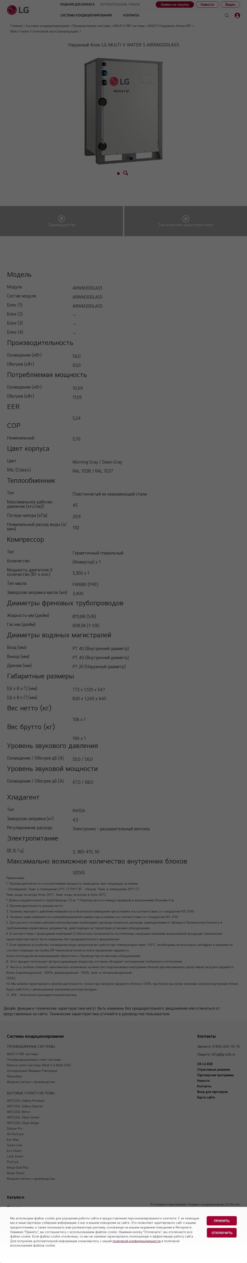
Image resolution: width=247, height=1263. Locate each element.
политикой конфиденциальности (137, 1241)
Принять (222, 1221)
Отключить (222, 1232)
